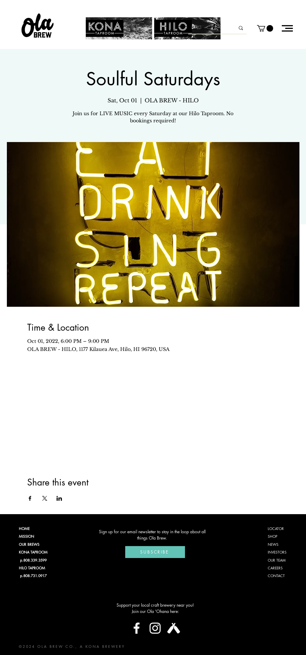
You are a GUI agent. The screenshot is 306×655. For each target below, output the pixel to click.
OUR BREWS (29, 544)
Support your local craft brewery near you (154, 605)
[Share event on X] (45, 498)
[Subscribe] (155, 552)
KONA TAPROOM (33, 552)
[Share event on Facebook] (30, 498)
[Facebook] (136, 628)
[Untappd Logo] (173, 628)
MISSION (26, 536)
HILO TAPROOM (32, 568)
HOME (24, 528)
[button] (265, 28)
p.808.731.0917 (33, 575)
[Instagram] (155, 628)
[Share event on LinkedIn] (59, 498)
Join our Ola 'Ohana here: (155, 611)
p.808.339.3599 (33, 560)
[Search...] (209, 28)
